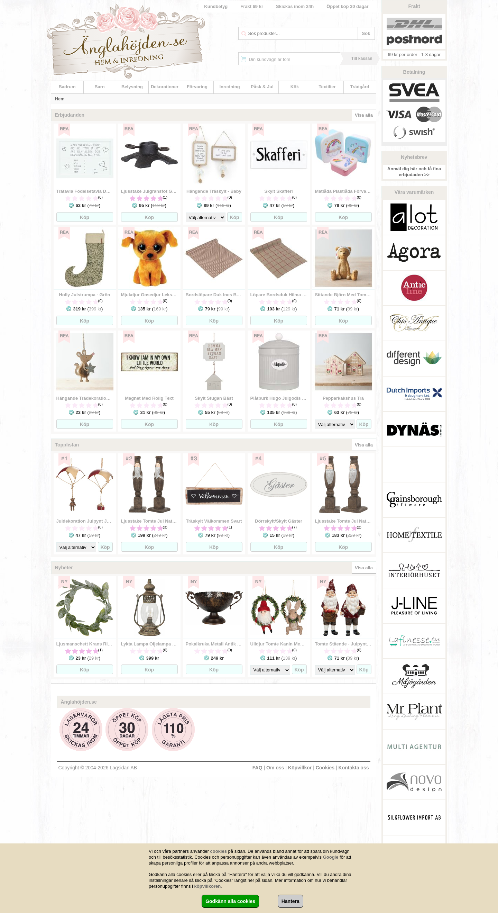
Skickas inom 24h (295, 6)
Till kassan (361, 58)
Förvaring (197, 86)
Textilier (327, 86)
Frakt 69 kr (251, 6)
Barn (99, 86)
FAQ (257, 767)
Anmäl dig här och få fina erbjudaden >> (414, 171)
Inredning (229, 86)
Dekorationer (164, 86)
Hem (60, 98)
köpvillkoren (207, 886)
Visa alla (364, 115)
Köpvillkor (300, 767)
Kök (294, 86)
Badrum (66, 86)
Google (331, 857)
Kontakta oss (354, 767)
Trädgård (359, 86)
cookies (218, 851)
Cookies (325, 767)
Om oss (275, 767)
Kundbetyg (216, 6)
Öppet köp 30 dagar (347, 6)
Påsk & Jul (262, 86)
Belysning (132, 86)
